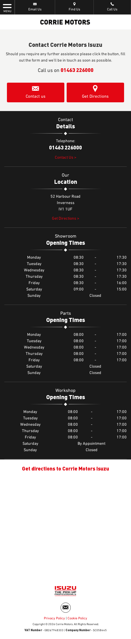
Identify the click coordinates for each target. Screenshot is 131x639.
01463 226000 (77, 69)
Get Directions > (65, 218)
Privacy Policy (54, 618)
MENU (7, 8)
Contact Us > (65, 157)
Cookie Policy (77, 618)
